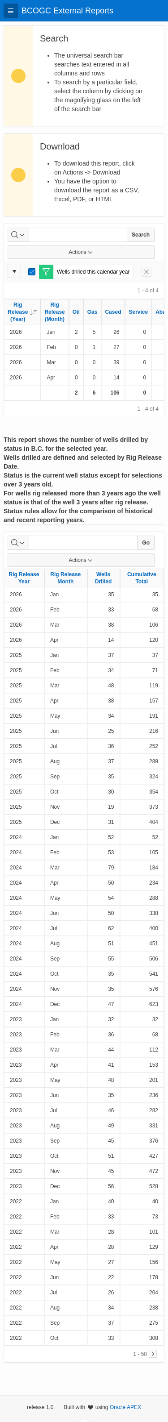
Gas (92, 312)
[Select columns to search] (18, 235)
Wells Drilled (103, 578)
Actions (81, 252)
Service (138, 312)
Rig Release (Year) (22, 312)
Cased (113, 312)
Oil (76, 312)
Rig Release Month (65, 578)
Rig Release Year (24, 578)
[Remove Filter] (146, 272)
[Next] (153, 1354)
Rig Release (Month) (54, 312)
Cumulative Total (141, 578)
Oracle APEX (125, 1407)
